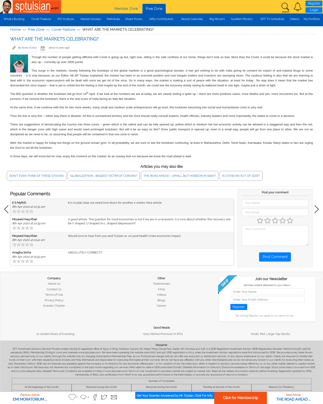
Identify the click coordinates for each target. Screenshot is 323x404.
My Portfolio (312, 19)
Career (161, 305)
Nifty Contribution (161, 19)
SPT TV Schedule (272, 19)
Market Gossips (91, 19)
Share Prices (133, 19)
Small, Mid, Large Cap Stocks (270, 334)
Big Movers (217, 19)
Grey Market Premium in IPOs (163, 334)
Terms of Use (54, 294)
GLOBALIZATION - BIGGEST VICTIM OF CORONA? (103, 175)
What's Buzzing (14, 19)
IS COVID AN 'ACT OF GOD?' (241, 175)
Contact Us (54, 289)
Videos (294, 19)
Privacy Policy (54, 300)
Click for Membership (240, 398)
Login (314, 10)
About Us (54, 283)
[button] (297, 6)
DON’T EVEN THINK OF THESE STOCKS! (36, 175)
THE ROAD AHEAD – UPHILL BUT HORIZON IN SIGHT (180, 175)
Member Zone (126, 9)
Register (314, 3)
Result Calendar (192, 19)
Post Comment (275, 257)
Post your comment (275, 192)
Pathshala (113, 19)
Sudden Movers (242, 19)
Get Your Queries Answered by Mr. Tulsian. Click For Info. (175, 395)
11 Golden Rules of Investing (55, 334)
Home (15, 29)
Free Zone (154, 9)
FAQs (161, 289)
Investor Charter (54, 305)
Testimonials (161, 283)
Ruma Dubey (29, 47)
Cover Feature (41, 19)
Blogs (161, 300)
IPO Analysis (65, 19)
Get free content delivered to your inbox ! (267, 285)
